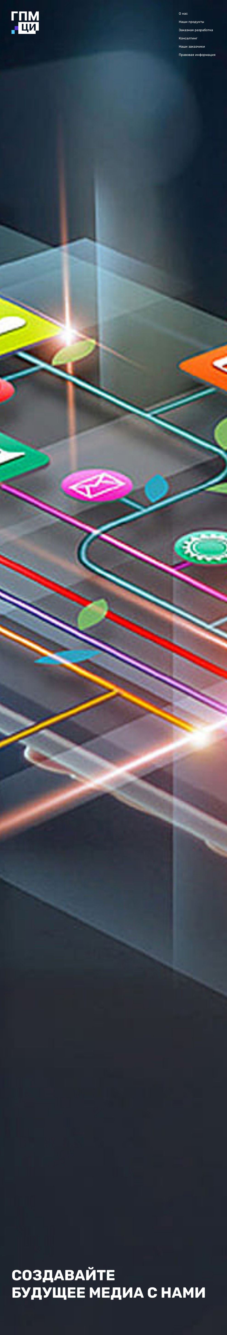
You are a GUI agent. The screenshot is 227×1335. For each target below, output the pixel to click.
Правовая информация (197, 55)
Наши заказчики (192, 47)
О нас (183, 14)
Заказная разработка (196, 30)
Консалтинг (188, 38)
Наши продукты (191, 22)
